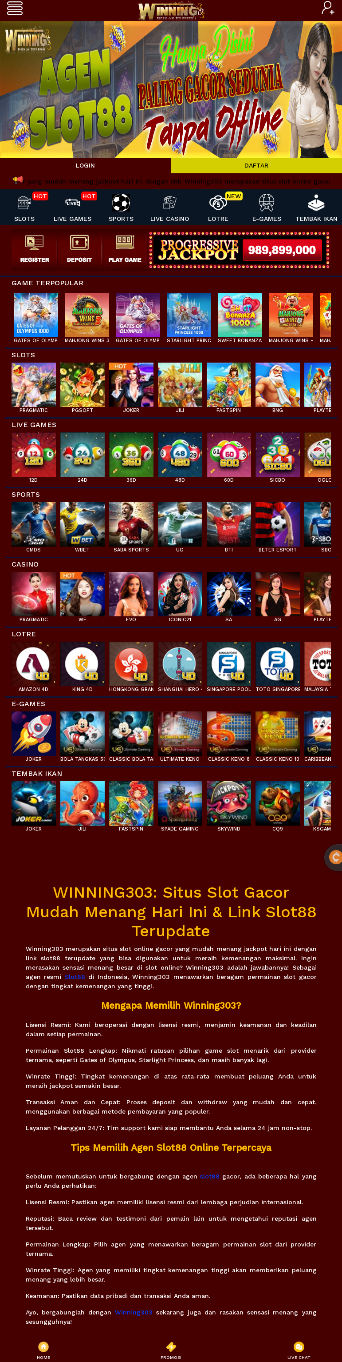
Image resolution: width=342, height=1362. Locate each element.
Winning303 (134, 1312)
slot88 (210, 1176)
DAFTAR (256, 165)
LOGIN (85, 165)
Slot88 (75, 976)
